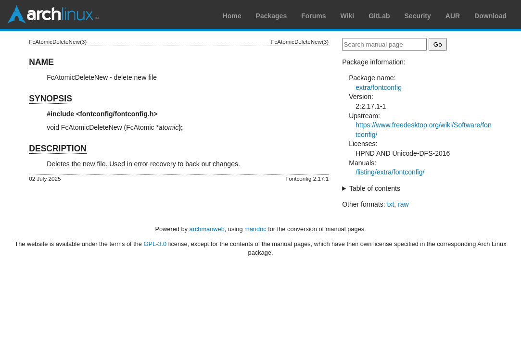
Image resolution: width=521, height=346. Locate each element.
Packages (271, 16)
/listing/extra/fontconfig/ (390, 172)
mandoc (255, 229)
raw (403, 204)
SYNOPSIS (50, 98)
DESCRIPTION (58, 148)
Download (490, 16)
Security (418, 16)
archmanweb (207, 229)
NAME (41, 62)
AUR (452, 16)
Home (232, 16)
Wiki (348, 16)
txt (390, 204)
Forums (313, 16)
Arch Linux (53, 14)
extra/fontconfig (379, 87)
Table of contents (374, 188)
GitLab (379, 16)
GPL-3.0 (155, 243)
